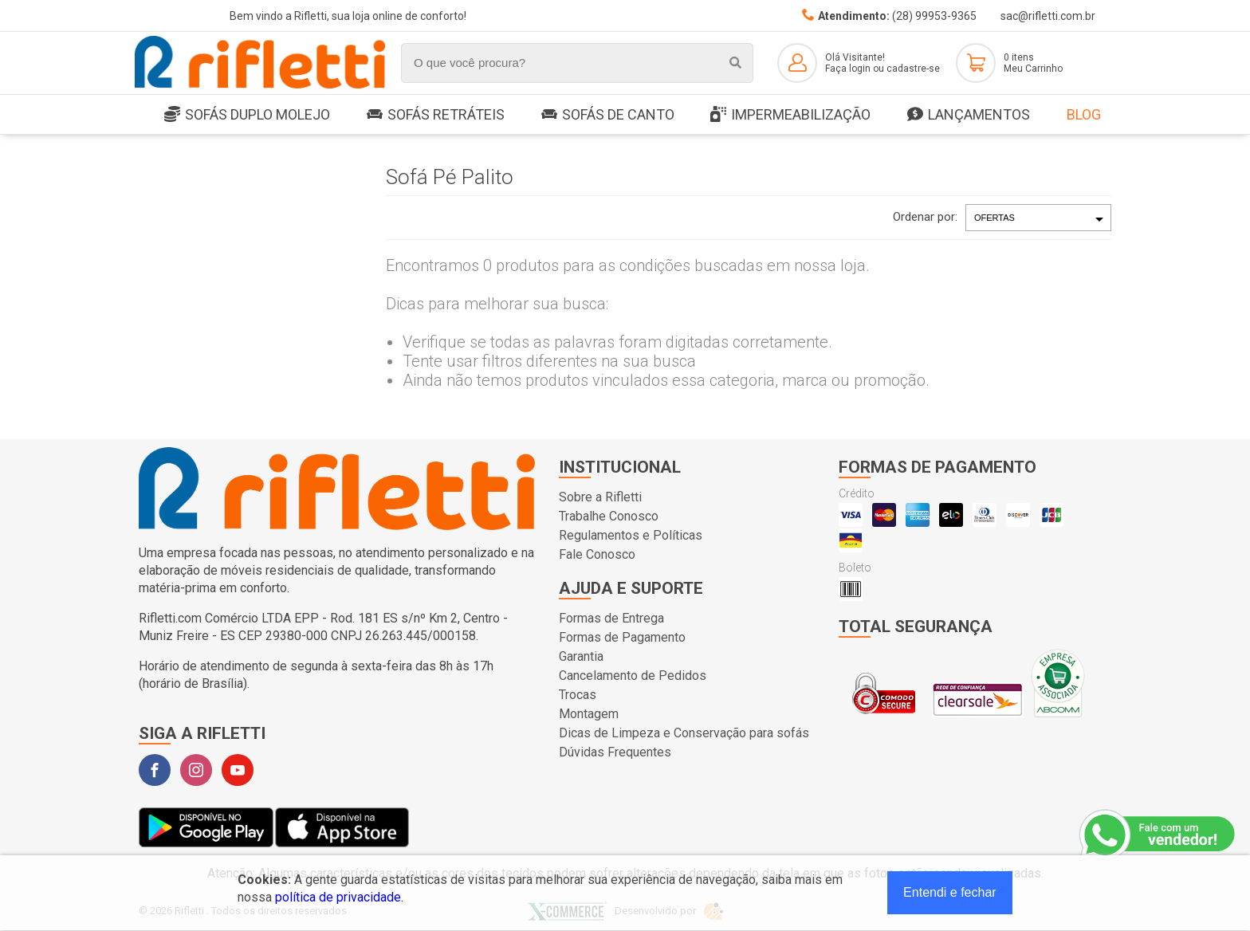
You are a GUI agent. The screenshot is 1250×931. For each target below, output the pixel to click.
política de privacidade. (339, 897)
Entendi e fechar (949, 892)
